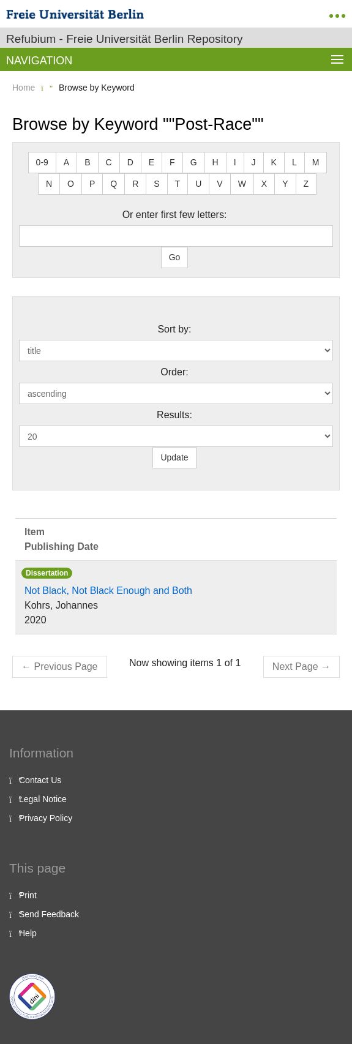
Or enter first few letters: (174, 214)
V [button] (219, 184)
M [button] (316, 162)
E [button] (151, 162)
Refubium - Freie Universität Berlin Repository (124, 38)
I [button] (235, 162)
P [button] (92, 184)
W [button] (242, 184)
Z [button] (306, 184)
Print (28, 895)
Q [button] (113, 184)
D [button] (130, 162)
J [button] (254, 162)
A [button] (66, 162)
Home (23, 87)
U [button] (198, 184)
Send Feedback (49, 914)
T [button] (178, 184)
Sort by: (174, 329)
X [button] (264, 184)
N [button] (49, 184)
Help (28, 933)
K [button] (274, 162)
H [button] (215, 162)
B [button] (87, 162)
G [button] (193, 162)
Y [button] (285, 184)
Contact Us (40, 780)
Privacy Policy (45, 818)
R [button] (135, 184)
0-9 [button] (42, 162)
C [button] (109, 162)
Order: (174, 372)
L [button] (294, 162)
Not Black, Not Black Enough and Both (108, 590)
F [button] (172, 162)
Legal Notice (43, 799)
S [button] (156, 184)
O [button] (70, 184)
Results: (174, 415)
